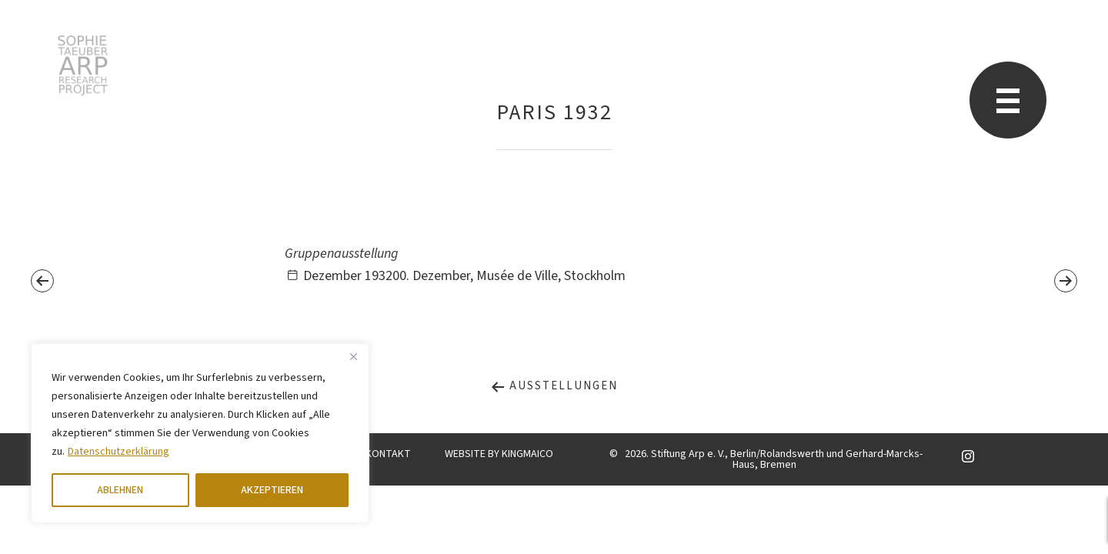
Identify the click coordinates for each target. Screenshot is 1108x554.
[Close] (353, 356)
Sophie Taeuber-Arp (83, 65)
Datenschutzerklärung (118, 451)
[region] (200, 433)
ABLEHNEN (120, 490)
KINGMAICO (527, 454)
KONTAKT (388, 454)
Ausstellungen (554, 386)
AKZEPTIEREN (272, 490)
